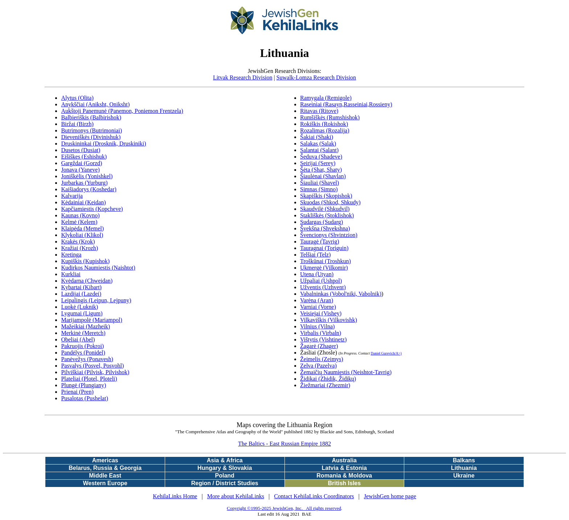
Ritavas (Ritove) (319, 111)
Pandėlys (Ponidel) (83, 352)
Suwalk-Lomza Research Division (316, 77)
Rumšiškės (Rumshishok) (330, 117)
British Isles (344, 483)
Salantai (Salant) (319, 150)
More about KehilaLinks (235, 496)
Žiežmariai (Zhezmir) (325, 385)
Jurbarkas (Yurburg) (84, 183)
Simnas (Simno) (319, 189)
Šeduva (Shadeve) (321, 156)
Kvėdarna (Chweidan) (86, 281)
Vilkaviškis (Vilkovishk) (328, 320)
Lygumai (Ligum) (81, 313)
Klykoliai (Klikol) (82, 235)
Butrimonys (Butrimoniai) (91, 130)
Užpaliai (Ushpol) (321, 281)
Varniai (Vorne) (318, 307)
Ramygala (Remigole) (326, 98)
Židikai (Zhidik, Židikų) (328, 379)
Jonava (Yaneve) (80, 170)
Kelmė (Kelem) (79, 222)
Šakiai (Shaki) (316, 137)
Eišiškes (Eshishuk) (84, 156)
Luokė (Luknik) (79, 307)
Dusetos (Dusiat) (80, 150)
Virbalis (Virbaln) (320, 333)
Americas (105, 460)
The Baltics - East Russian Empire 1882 (284, 444)
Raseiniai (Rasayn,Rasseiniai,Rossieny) (346, 104)
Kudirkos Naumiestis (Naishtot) (98, 268)
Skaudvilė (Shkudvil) (324, 209)
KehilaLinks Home (175, 496)
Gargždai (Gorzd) (81, 163)
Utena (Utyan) (316, 274)
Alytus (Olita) (77, 98)
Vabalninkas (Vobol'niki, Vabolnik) (340, 294)
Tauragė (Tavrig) (319, 241)
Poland (224, 475)
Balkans (464, 460)
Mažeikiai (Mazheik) (85, 326)
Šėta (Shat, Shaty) (321, 170)
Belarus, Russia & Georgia (105, 468)
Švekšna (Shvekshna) (325, 228)
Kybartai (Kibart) (81, 287)
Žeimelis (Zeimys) (321, 359)
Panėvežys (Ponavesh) (87, 359)
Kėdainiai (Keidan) (83, 202)
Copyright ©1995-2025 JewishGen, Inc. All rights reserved (284, 508)
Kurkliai (70, 274)
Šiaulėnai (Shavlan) (323, 176)
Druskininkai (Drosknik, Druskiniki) (103, 143)
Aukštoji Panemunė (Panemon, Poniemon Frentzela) (122, 111)
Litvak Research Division (243, 77)
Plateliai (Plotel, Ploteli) (89, 379)
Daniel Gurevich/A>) (386, 353)
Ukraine (464, 475)
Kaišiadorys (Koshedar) (88, 189)
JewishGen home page (390, 496)
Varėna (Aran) (316, 300)
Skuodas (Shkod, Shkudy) (330, 202)
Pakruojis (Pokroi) (82, 346)
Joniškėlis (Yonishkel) (86, 176)
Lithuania (464, 468)
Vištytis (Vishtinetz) (323, 339)
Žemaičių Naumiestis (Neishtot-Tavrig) (346, 372)
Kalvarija (72, 196)
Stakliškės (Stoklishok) (327, 215)
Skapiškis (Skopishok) (326, 196)
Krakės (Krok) (78, 241)
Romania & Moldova (344, 475)
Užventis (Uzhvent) (323, 287)
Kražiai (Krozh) (79, 248)
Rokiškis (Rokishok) (324, 124)
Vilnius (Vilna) (317, 326)
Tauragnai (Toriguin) (324, 248)
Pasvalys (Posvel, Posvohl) (92, 366)
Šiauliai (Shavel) (319, 183)
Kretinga (71, 254)
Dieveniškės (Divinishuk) (90, 137)
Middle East (105, 475)
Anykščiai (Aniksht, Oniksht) (95, 104)
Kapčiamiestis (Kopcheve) (92, 209)
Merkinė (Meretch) (83, 333)
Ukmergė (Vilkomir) (324, 268)
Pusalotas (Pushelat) (84, 398)
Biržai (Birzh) (77, 124)
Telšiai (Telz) (315, 254)
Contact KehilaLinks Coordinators (314, 496)
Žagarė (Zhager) (319, 346)
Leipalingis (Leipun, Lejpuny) (96, 300)
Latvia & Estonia (344, 468)
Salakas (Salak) (318, 143)
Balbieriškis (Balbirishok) (91, 117)
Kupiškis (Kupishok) (85, 261)
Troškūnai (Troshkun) (325, 261)
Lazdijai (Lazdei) (81, 294)
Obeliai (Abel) (78, 339)
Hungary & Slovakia (224, 468)
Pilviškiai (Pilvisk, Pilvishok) (95, 372)
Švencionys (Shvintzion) (328, 235)
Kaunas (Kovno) (80, 215)
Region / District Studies (224, 483)
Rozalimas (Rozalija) (324, 130)
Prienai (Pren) (77, 392)
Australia (344, 460)
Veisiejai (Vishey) (320, 313)
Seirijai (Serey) (317, 163)
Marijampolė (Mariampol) (91, 320)
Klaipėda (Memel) (82, 228)
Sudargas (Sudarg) (321, 222)
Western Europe (105, 483)
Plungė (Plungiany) (83, 385)
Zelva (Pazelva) (318, 366)
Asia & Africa (225, 460)
